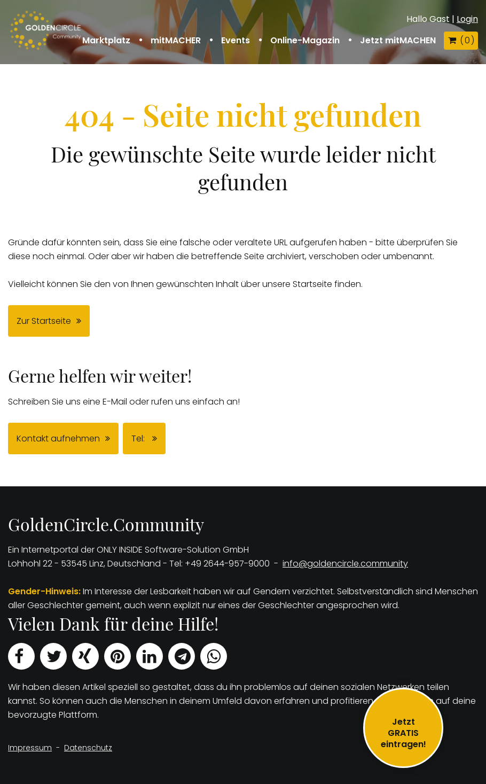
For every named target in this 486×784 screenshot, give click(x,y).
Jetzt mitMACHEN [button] (398, 40)
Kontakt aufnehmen (58, 438)
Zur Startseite (44, 321)
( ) (461, 40)
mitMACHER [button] (176, 40)
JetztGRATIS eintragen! (403, 733)
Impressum (30, 747)
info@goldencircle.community (345, 563)
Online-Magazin (305, 40)
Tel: (139, 438)
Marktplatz (106, 40)
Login (467, 19)
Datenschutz (88, 747)
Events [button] (235, 40)
